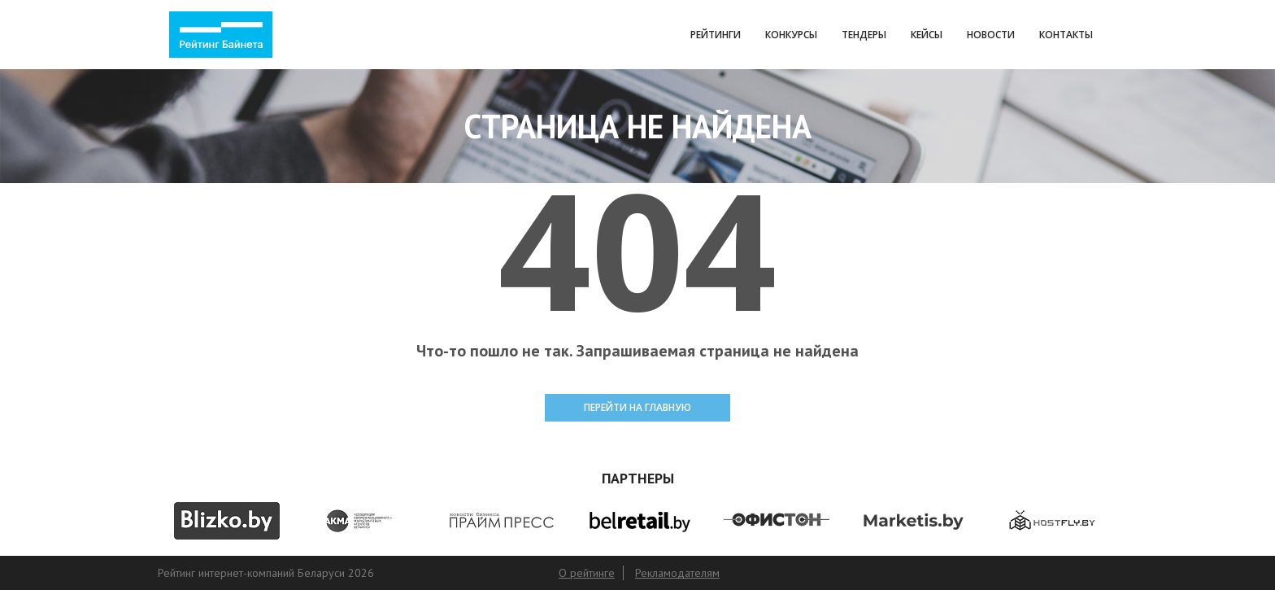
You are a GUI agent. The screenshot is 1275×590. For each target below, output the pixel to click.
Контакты (1066, 35)
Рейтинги (715, 35)
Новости (991, 35)
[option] (226, 521)
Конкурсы (791, 35)
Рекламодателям (677, 573)
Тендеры (864, 35)
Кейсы (926, 35)
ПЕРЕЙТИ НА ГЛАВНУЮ (637, 407)
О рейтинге (587, 573)
